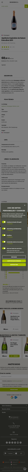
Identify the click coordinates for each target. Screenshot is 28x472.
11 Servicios (10, 230)
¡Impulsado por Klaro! (21, 267)
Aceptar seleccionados (14, 261)
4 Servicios (10, 237)
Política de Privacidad (17, 216)
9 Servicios (10, 224)
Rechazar (14, 257)
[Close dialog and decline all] (25, 205)
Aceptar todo (14, 264)
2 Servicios (10, 243)
